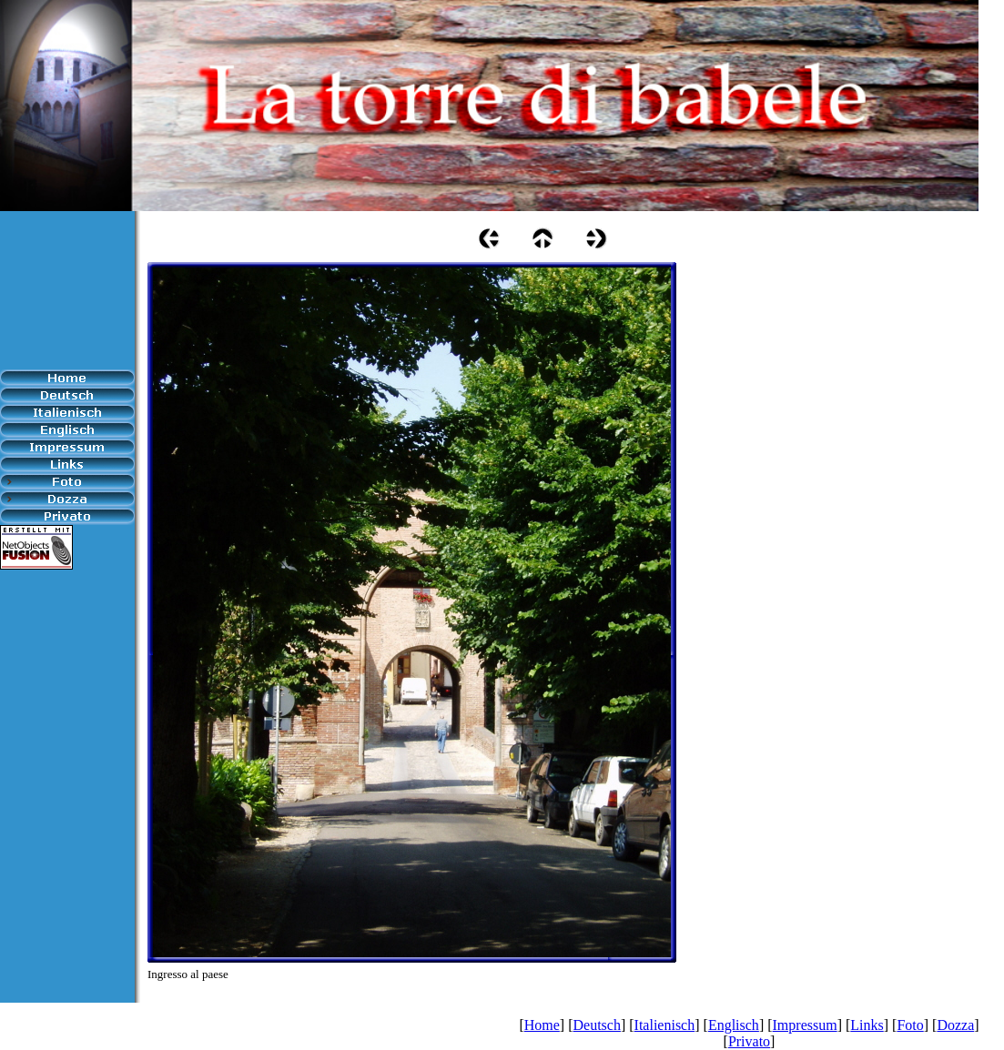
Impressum (805, 1025)
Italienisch (664, 1025)
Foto (910, 1025)
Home (542, 1025)
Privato (749, 1041)
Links (866, 1025)
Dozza (955, 1025)
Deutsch (596, 1025)
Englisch (733, 1025)
